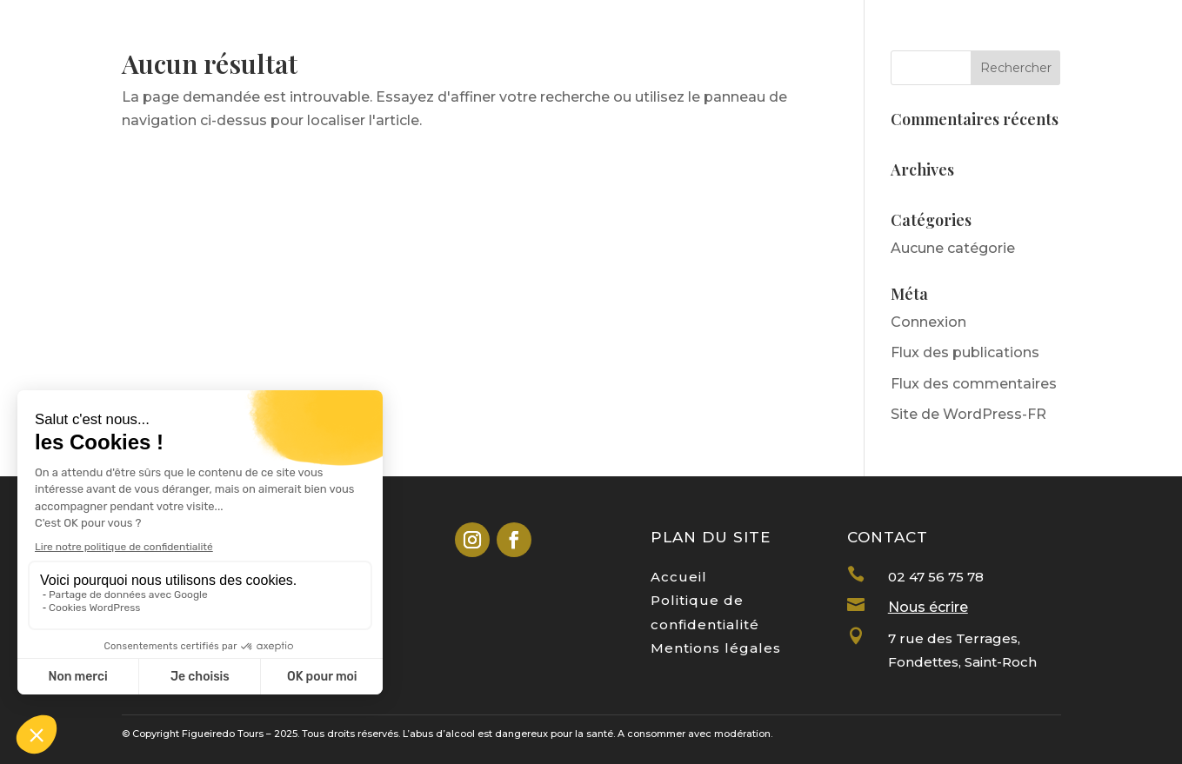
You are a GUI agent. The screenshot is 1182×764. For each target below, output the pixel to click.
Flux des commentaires (974, 383)
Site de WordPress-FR (968, 414)
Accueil (679, 576)
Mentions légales (716, 648)
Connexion (928, 322)
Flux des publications (965, 352)
